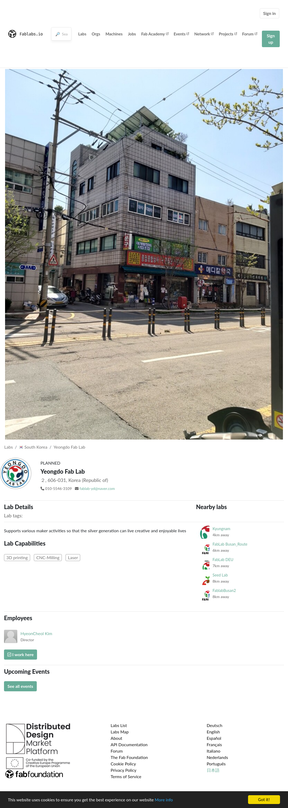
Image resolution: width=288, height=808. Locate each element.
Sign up (271, 38)
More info (164, 800)
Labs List (119, 725)
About (116, 738)
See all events (20, 686)
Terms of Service (126, 776)
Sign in (269, 13)
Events (181, 33)
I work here (20, 654)
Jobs (132, 33)
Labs (82, 33)
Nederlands (217, 757)
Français (214, 744)
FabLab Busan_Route (230, 544)
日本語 (213, 770)
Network (203, 33)
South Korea (33, 446)
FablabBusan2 (224, 590)
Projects (228, 33)
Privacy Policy (123, 770)
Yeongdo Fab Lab (69, 446)
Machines (114, 33)
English (213, 731)
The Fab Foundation (129, 757)
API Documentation (129, 744)
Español (214, 738)
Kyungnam (221, 528)
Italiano (214, 750)
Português (216, 763)
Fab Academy (154, 33)
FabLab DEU (223, 559)
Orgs (96, 33)
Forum (249, 33)
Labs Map (120, 731)
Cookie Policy (123, 763)
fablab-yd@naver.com (97, 488)
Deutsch (214, 725)
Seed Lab (220, 575)
